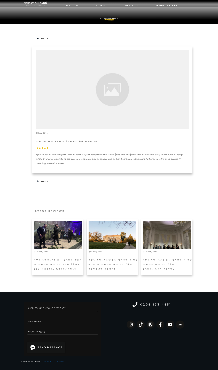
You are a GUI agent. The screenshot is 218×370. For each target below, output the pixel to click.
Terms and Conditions (54, 361)
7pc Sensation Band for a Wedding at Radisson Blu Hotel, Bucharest (57, 247)
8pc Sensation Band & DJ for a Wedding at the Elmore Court (112, 247)
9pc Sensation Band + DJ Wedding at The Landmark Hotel (166, 247)
